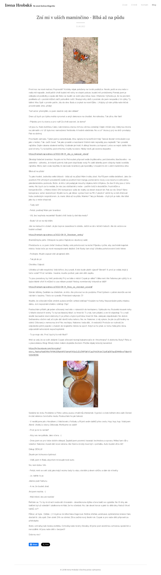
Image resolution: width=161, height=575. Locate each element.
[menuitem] (144, 5)
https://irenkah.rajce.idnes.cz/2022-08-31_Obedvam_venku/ (56, 234)
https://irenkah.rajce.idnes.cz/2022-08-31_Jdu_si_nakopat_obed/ (59, 154)
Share (33, 545)
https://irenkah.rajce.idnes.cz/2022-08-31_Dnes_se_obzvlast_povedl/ (61, 287)
